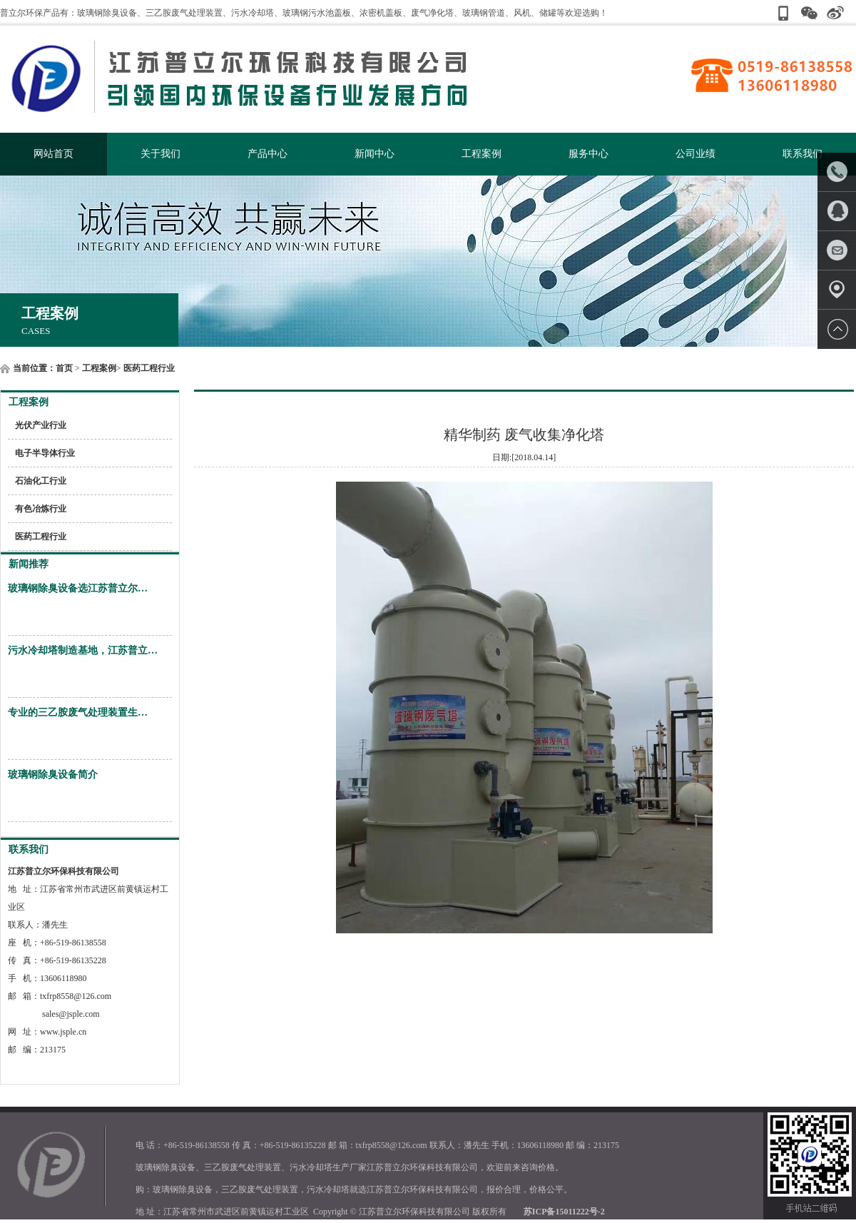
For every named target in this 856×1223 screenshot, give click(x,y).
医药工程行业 (149, 368)
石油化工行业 (40, 481)
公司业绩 (695, 153)
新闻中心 (374, 153)
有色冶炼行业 (40, 509)
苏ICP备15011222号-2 (564, 1212)
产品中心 (267, 153)
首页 (64, 368)
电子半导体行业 (45, 453)
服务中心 (588, 153)
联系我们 (802, 153)
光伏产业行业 (40, 425)
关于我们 (160, 153)
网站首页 (53, 153)
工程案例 (481, 153)
